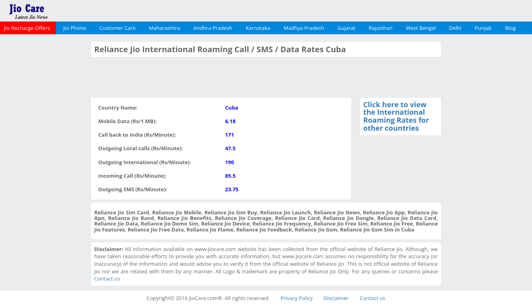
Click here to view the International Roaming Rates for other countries (396, 116)
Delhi (455, 27)
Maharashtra (164, 27)
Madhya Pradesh (304, 27)
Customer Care (117, 27)
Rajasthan (381, 27)
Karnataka (258, 27)
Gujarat (346, 27)
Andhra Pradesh (213, 27)
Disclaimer (336, 298)
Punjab (483, 27)
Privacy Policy (296, 298)
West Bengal (421, 27)
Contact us (107, 278)
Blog (510, 27)
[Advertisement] (44, 160)
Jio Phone (74, 27)
